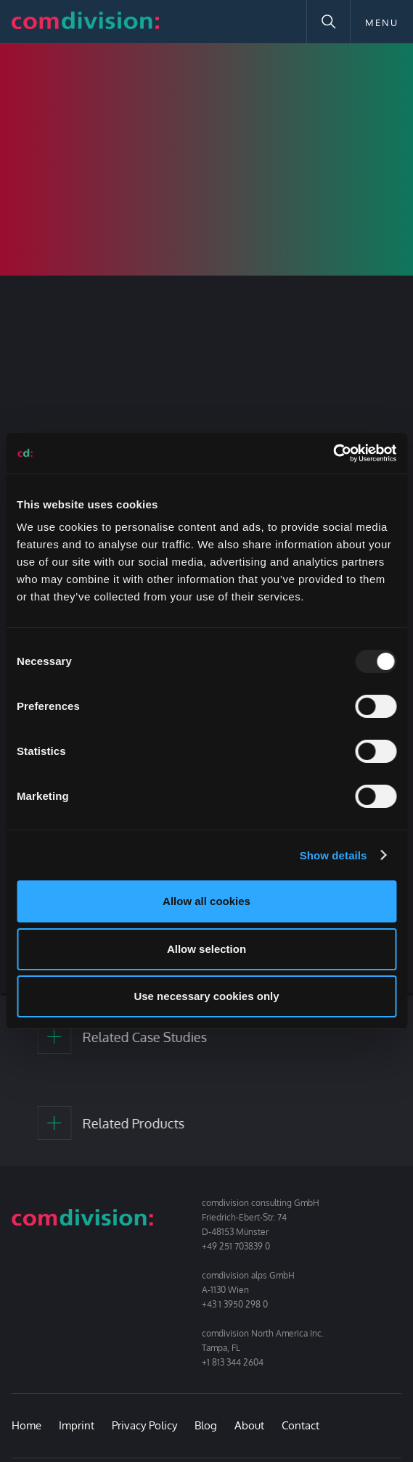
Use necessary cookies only (206, 996)
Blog (206, 1425)
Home (26, 1425)
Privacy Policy (144, 1425)
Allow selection (206, 949)
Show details (333, 855)
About (249, 1425)
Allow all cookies (206, 901)
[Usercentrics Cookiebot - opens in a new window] (332, 453)
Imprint (76, 1425)
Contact (300, 1425)
